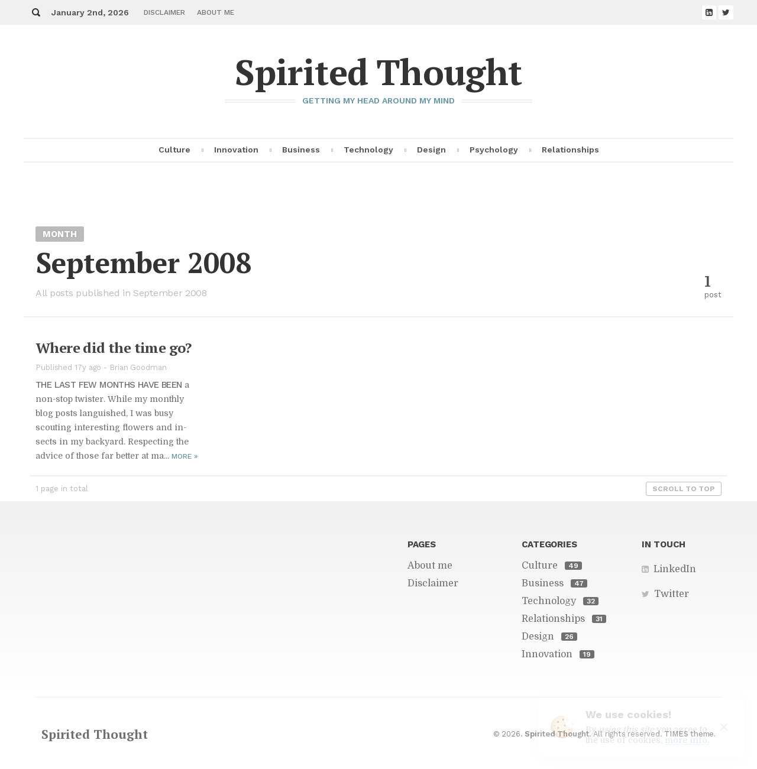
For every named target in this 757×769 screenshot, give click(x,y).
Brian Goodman (138, 367)
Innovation (236, 149)
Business (301, 149)
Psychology (494, 149)
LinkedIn (675, 569)
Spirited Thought (378, 71)
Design (431, 149)
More (185, 456)
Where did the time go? (113, 347)
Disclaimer (164, 12)
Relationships (570, 149)
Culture (174, 149)
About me (215, 12)
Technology (368, 149)
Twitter (671, 594)
